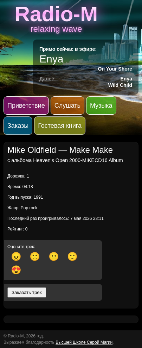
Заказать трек (27, 292)
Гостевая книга (60, 125)
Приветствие (26, 105)
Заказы (17, 125)
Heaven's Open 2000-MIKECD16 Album (78, 160)
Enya (51, 59)
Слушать (67, 105)
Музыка (101, 105)
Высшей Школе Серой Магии (84, 342)
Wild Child (120, 85)
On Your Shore (115, 69)
